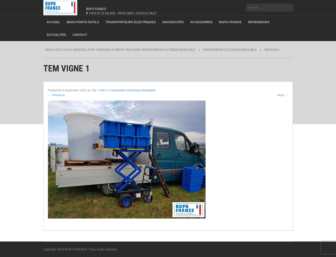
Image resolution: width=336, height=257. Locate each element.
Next (282, 95)
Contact (79, 34)
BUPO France (230, 22)
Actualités (56, 34)
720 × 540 (98, 90)
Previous (56, 95)
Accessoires (201, 22)
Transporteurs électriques (131, 22)
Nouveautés (173, 22)
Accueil (53, 22)
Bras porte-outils (83, 22)
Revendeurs (258, 22)
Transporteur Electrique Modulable (132, 90)
